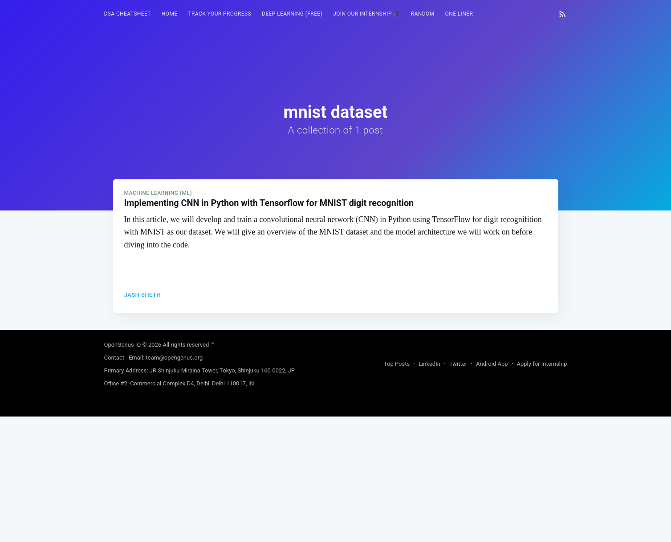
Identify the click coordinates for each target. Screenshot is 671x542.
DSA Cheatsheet (127, 14)
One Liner (459, 14)
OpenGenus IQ (122, 470)
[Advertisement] (335, 272)
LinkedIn (429, 489)
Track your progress (220, 14)
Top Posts (397, 489)
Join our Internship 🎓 (366, 14)
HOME (170, 14)
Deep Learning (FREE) (292, 14)
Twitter (458, 489)
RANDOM (423, 14)
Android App (492, 489)
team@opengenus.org (174, 483)
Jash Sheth (142, 419)
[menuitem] (127, 14)
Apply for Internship (542, 489)
